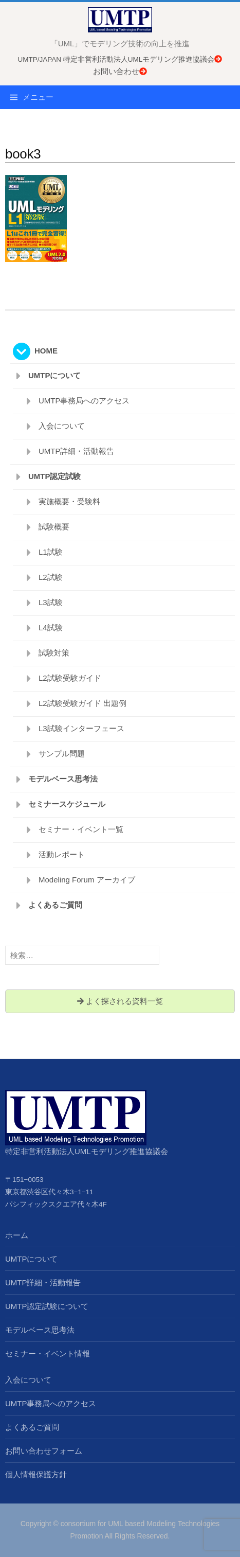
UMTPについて (54, 375)
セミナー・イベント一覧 (81, 829)
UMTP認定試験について (47, 1306)
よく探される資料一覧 (120, 1001)
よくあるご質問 (55, 904)
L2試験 (51, 577)
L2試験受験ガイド (70, 678)
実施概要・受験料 (69, 501)
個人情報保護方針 (36, 1474)
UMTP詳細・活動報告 (77, 451)
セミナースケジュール (66, 804)
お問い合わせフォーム (43, 1450)
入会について (62, 425)
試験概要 (54, 526)
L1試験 (51, 551)
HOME (46, 350)
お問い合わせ (120, 71)
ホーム (16, 1235)
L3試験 (51, 602)
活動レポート (62, 854)
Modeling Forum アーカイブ (87, 879)
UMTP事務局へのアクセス (84, 400)
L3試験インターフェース (81, 728)
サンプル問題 (62, 753)
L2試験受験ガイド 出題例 (82, 703)
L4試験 (51, 627)
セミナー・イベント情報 (47, 1353)
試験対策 (54, 652)
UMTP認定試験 (54, 476)
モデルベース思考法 (63, 778)
